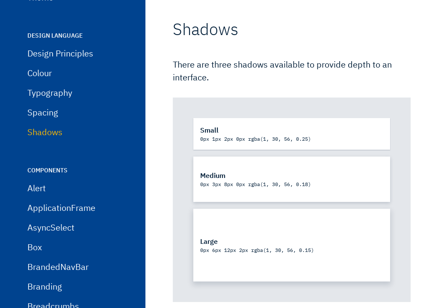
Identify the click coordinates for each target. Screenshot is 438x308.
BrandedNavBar (58, 288)
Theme (40, 19)
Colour (39, 95)
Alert (36, 210)
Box (34, 269)
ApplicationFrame (61, 229)
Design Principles (60, 75)
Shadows (44, 154)
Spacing (42, 134)
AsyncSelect (50, 249)
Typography (49, 114)
